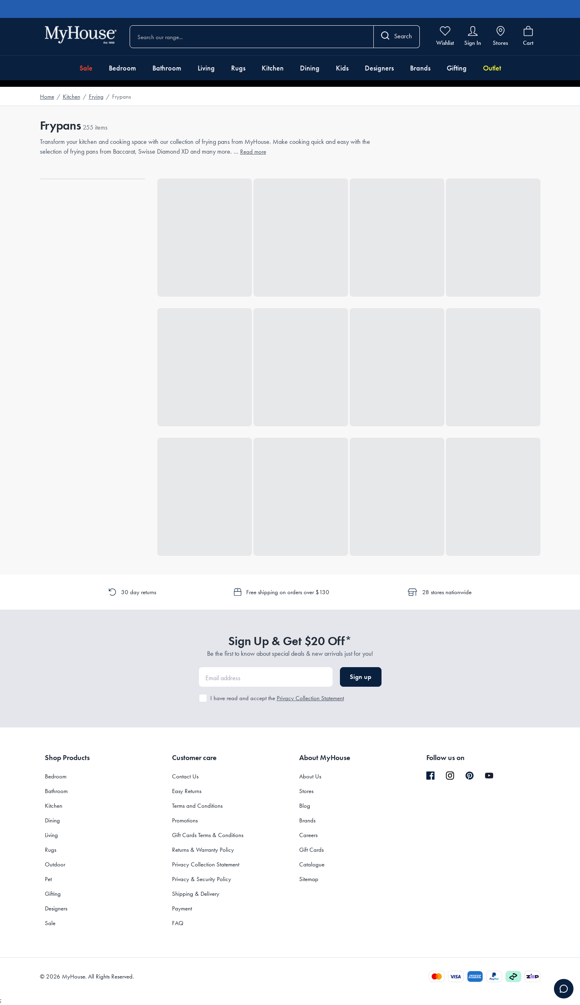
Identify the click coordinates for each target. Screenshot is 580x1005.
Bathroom (166, 68)
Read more (253, 151)
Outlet (492, 68)
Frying (96, 96)
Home (47, 96)
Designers (379, 68)
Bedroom (122, 68)
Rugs (238, 68)
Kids (342, 68)
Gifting (457, 68)
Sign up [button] (360, 677)
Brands (420, 68)
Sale (86, 68)
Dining (310, 68)
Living (206, 68)
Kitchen (273, 68)
